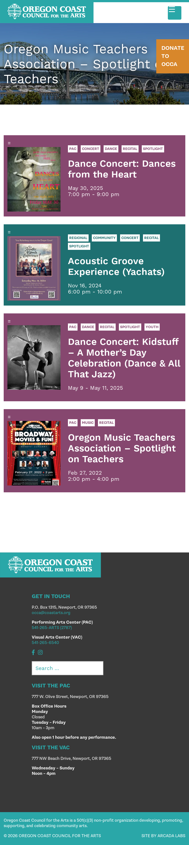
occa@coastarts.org (51, 613)
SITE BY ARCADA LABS (163, 836)
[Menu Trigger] (174, 13)
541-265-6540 (45, 642)
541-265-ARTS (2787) (52, 627)
